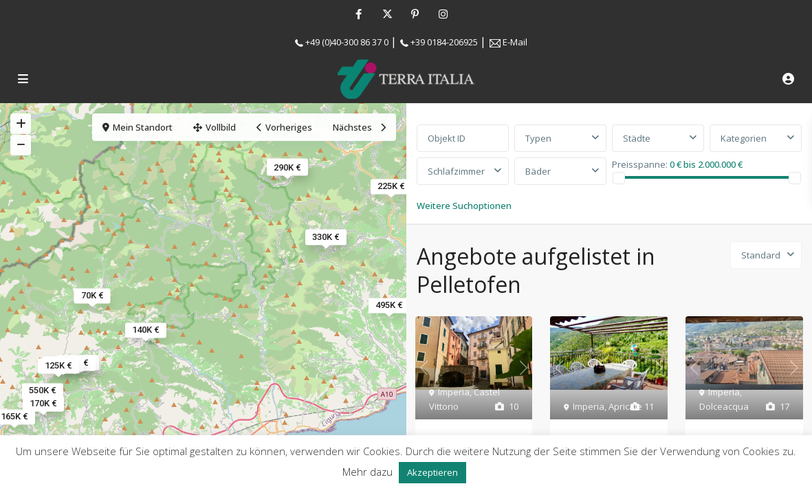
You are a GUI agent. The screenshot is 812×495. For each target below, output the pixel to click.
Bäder (538, 171)
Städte (636, 138)
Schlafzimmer (456, 171)
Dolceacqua (724, 406)
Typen (538, 138)
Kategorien (744, 138)
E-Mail (515, 42)
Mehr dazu (367, 471)
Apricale (625, 406)
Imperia (454, 392)
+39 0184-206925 (444, 42)
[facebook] (358, 14)
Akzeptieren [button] (432, 472)
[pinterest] (415, 14)
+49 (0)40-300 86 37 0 (346, 42)
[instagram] (443, 14)
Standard (760, 255)
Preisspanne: (640, 163)
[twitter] (387, 14)
